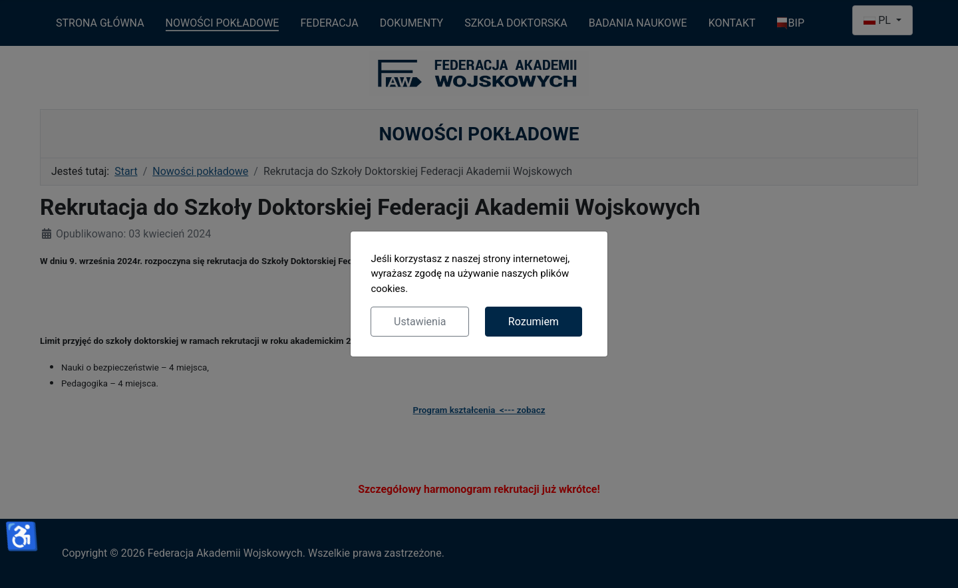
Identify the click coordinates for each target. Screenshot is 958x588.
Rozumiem (533, 321)
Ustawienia (420, 321)
